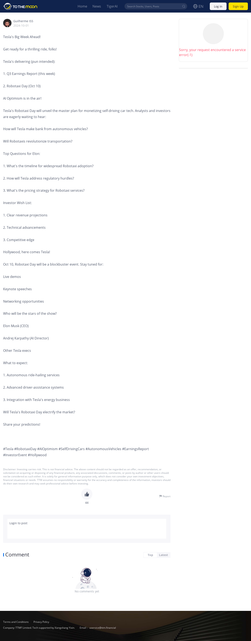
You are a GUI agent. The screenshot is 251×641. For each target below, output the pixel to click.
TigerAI (112, 6)
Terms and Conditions (16, 622)
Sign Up (238, 6)
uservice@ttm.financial (102, 627)
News (96, 6)
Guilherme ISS (23, 21)
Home (82, 6)
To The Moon (20, 6)
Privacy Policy (41, 622)
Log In (218, 6)
